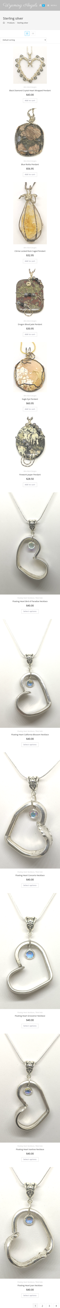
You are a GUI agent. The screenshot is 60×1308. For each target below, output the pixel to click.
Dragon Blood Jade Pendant (30, 324)
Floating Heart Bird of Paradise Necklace (30, 601)
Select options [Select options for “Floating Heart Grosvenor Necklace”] (30, 1026)
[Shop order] (30, 40)
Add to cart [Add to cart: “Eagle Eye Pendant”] (30, 409)
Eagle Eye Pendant (30, 399)
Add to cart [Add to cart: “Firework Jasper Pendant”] (30, 485)
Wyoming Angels (20, 5)
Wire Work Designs (29, 87)
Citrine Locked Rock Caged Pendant (29, 251)
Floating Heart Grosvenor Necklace (30, 1016)
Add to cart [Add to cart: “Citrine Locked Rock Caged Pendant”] (30, 261)
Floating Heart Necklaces (25, 598)
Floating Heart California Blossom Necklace (30, 734)
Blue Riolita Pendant (30, 164)
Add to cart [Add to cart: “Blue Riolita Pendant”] (30, 174)
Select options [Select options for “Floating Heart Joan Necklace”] (30, 1295)
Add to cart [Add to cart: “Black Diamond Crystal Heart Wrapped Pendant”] (30, 100)
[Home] (4, 23)
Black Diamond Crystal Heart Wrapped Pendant (30, 90)
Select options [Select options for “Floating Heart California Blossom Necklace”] (30, 744)
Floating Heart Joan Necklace (29, 1285)
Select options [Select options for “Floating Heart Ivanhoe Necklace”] (30, 1159)
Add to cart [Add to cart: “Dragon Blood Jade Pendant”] (30, 334)
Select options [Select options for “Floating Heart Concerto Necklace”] (30, 885)
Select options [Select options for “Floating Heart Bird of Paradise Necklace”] (30, 611)
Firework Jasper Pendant (30, 474)
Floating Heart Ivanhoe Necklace (30, 1149)
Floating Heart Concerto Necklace (30, 875)
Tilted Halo (39, 598)
